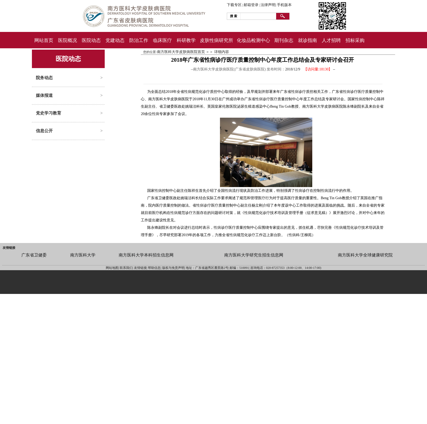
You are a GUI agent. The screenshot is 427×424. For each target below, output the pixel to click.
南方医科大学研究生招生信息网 (253, 255)
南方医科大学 (82, 255)
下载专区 (234, 5)
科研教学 (186, 40)
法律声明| (268, 5)
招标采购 (355, 40)
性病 (187, 92)
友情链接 (9, 248)
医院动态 (91, 40)
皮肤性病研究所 (216, 40)
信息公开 (44, 130)
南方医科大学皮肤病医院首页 (181, 52)
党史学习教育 (48, 113)
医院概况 (67, 40)
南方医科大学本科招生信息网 (146, 255)
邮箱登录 (251, 5)
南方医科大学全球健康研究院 (365, 255)
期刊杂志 (283, 40)
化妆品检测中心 (253, 40)
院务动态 (44, 77)
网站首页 (43, 40)
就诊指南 (307, 40)
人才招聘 (331, 40)
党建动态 (114, 40)
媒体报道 (44, 95)
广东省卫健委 (34, 255)
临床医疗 (162, 40)
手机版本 (284, 5)
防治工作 (138, 40)
